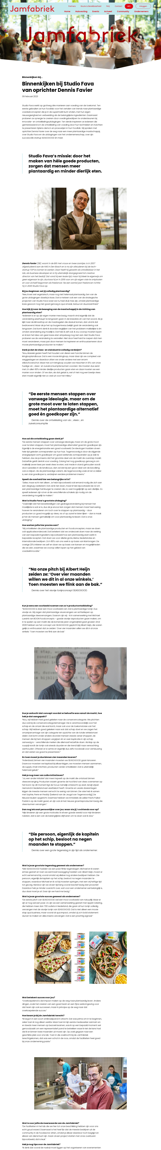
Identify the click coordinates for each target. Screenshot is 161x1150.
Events (95, 11)
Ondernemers (141, 11)
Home (67, 11)
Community (123, 11)
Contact (118, 6)
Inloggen (143, 6)
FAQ (108, 6)
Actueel (108, 11)
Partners (72, 6)
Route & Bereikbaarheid (91, 6)
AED (129, 6)
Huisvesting (81, 11)
